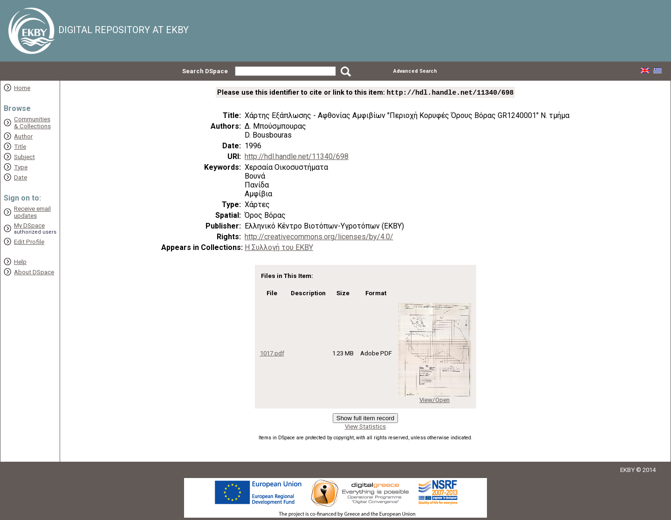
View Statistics (365, 427)
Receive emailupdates (32, 212)
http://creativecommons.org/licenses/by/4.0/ (319, 237)
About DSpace (34, 272)
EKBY (627, 470)
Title (20, 146)
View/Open (434, 400)
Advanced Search (415, 71)
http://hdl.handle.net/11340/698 (297, 157)
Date (20, 177)
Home (22, 87)
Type (20, 167)
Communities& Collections (32, 123)
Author (23, 136)
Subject (24, 156)
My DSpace (29, 225)
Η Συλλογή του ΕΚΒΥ (279, 248)
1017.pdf (272, 354)
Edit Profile (29, 241)
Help (20, 261)
